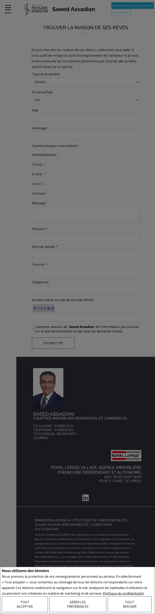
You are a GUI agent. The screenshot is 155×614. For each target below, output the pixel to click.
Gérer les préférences (77, 604)
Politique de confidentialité (123, 593)
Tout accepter (25, 604)
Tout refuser (129, 604)
